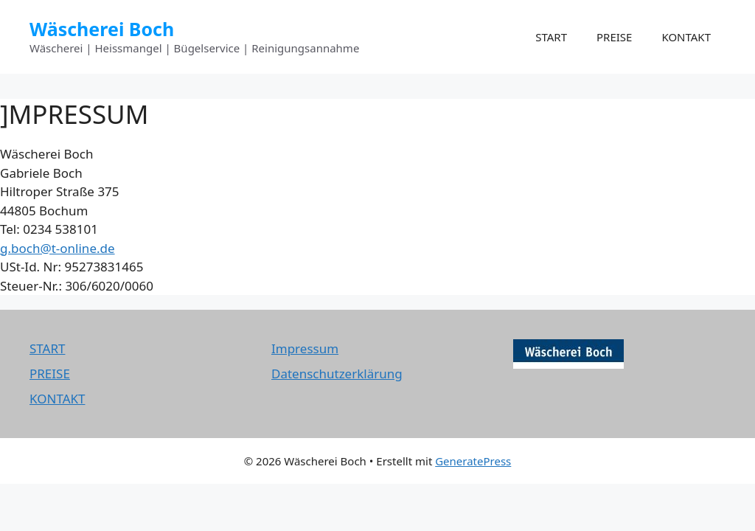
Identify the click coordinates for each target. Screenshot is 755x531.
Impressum (304, 348)
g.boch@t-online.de (57, 248)
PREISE (614, 37)
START (551, 37)
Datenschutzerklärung (337, 373)
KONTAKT (686, 37)
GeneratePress (473, 461)
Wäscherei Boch (101, 28)
